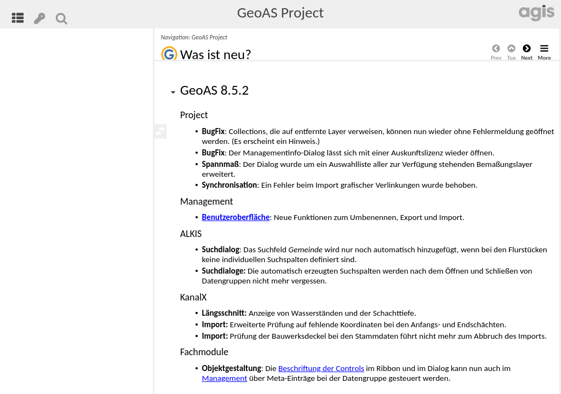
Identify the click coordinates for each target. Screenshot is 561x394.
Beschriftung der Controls (321, 368)
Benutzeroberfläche (236, 217)
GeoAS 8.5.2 (214, 90)
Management (225, 378)
